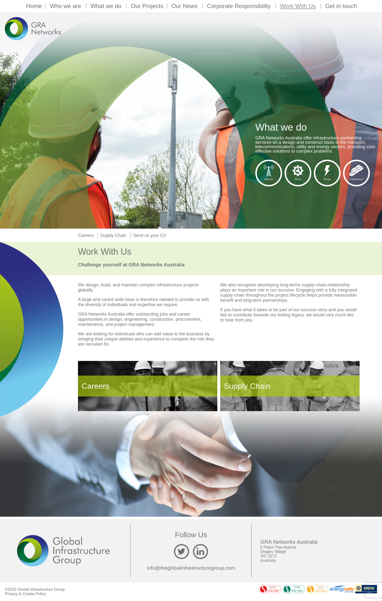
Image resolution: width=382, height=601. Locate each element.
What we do (107, 6)
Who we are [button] (66, 6)
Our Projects (147, 6)
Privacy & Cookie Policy (25, 594)
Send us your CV (149, 235)
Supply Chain (113, 235)
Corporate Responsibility (239, 6)
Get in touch (341, 6)
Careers (86, 235)
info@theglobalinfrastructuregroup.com (191, 568)
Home (34, 6)
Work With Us (298, 6)
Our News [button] (185, 6)
